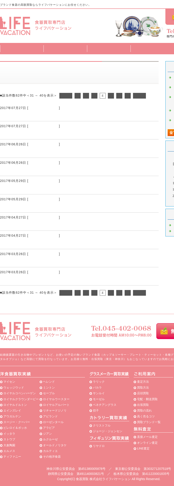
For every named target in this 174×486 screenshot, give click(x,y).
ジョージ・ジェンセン (107, 431)
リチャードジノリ (55, 410)
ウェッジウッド (13, 387)
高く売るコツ (146, 416)
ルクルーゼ (50, 439)
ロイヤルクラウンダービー (21, 399)
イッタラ (9, 433)
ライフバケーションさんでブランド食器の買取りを (49, 261)
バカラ (97, 387)
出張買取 (143, 405)
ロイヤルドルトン (15, 405)
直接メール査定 (147, 437)
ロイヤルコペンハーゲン (19, 393)
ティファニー (12, 456)
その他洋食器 (52, 456)
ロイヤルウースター (56, 399)
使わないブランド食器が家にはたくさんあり (43, 207)
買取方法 (109, 48)
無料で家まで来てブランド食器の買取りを (41, 225)
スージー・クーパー (16, 422)
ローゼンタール (53, 422)
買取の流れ (144, 410)
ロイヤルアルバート (56, 405)
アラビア (49, 427)
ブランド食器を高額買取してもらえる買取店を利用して (54, 133)
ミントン (49, 387)
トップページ (22, 48)
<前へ (65, 95)
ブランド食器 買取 (43, 108)
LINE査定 (143, 448)
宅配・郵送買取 (147, 399)
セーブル (49, 393)
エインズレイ (12, 410)
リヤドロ (99, 446)
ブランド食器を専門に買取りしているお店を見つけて (51, 243)
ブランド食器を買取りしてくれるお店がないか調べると (54, 152)
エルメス (9, 451)
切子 (96, 410)
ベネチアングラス (104, 405)
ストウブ (9, 439)
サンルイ (99, 393)
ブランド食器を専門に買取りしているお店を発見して (51, 280)
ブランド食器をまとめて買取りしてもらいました (47, 170)
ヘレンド (49, 381)
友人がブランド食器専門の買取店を (34, 188)
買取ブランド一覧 (152, 48)
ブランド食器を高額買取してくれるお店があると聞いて (54, 115)
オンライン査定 (147, 442)
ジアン (47, 433)
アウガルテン (12, 416)
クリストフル (102, 425)
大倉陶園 (9, 445)
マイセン (9, 381)
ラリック (99, 381)
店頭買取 (143, 393)
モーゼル (99, 399)
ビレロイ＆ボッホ (15, 427)
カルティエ (50, 451)
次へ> (139, 95)
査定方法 (65, 48)
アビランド (50, 416)
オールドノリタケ (55, 445)
